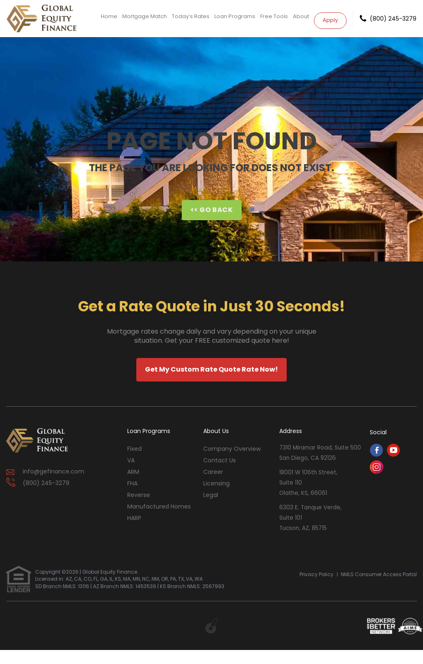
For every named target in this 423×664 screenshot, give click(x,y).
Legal (210, 495)
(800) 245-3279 (393, 18)
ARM (133, 472)
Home (109, 18)
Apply (330, 18)
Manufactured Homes (159, 506)
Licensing (216, 483)
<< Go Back (211, 209)
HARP (134, 518)
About (301, 18)
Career (213, 472)
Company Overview (232, 449)
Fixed (134, 449)
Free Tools (274, 18)
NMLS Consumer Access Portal (379, 587)
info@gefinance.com (53, 471)
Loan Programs (234, 18)
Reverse (138, 495)
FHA (132, 483)
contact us (219, 460)
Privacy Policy (316, 587)
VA (131, 460)
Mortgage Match (144, 18)
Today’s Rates (190, 18)
